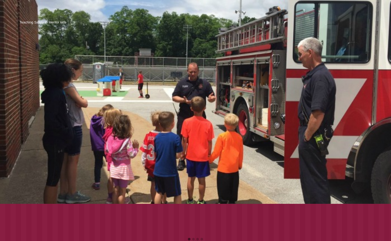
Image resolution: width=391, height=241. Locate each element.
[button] (189, 239)
